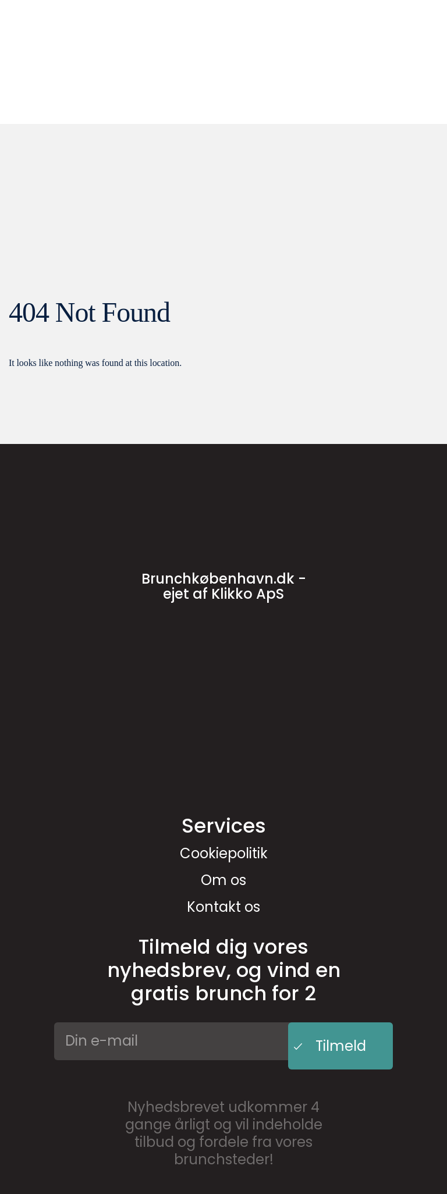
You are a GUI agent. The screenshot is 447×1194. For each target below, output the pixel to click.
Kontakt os (223, 906)
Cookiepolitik (224, 853)
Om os (223, 880)
